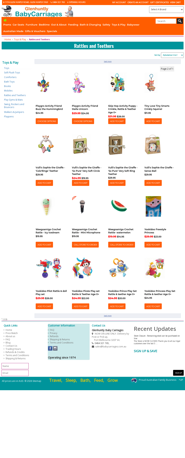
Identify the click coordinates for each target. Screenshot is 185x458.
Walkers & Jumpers (14, 112)
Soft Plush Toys (12, 72)
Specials (52, 31)
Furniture (31, 24)
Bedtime (44, 24)
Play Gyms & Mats (13, 99)
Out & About (59, 24)
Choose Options (47, 121)
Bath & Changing (90, 24)
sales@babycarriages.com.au (110, 346)
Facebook (50, 348)
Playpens (9, 116)
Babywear (133, 24)
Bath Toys (9, 81)
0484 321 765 (58, 2)
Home (7, 39)
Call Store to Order (85, 244)
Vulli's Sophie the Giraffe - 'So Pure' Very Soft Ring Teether (123, 170)
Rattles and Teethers (15, 95)
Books (7, 86)
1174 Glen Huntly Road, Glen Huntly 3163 (25, 2)
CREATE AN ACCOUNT (138, 2)
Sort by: (158, 55)
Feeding (73, 24)
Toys (6, 68)
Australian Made (13, 31)
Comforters (10, 77)
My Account (119, 2)
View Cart (175, 2)
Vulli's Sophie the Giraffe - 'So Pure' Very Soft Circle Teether (86, 170)
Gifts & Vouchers (35, 31)
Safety (106, 24)
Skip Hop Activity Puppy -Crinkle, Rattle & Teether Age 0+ (122, 109)
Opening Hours (76, 2)
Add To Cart (117, 121)
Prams (7, 24)
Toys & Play (119, 24)
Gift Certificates (159, 2)
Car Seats (18, 24)
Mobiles (8, 90)
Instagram (55, 348)
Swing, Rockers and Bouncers (14, 106)
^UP (181, 380)
